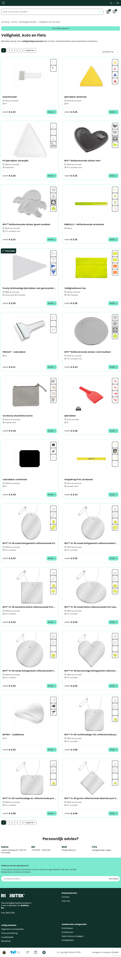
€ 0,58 (71, 749)
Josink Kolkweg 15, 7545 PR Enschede (13, 851)
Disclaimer (6, 941)
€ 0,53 (9, 558)
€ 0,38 (70, 303)
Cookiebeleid (7, 937)
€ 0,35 (70, 239)
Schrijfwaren (67, 932)
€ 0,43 (71, 367)
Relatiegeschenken (28, 22)
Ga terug (5, 22)
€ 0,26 (70, 112)
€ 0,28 (9, 175)
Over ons (66, 901)
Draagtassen (68, 940)
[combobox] (49, 11)
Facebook (107, 952)
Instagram (97, 952)
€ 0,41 (9, 367)
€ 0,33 (70, 175)
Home (14, 22)
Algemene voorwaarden (12, 929)
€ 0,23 (9, 112)
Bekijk (50, 112)
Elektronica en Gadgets (73, 936)
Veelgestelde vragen (101, 850)
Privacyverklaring (9, 933)
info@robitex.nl (69, 850)
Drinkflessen (67, 928)
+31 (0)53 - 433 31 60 (40, 850)
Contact (65, 897)
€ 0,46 (71, 430)
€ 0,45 (9, 430)
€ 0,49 (9, 494)
